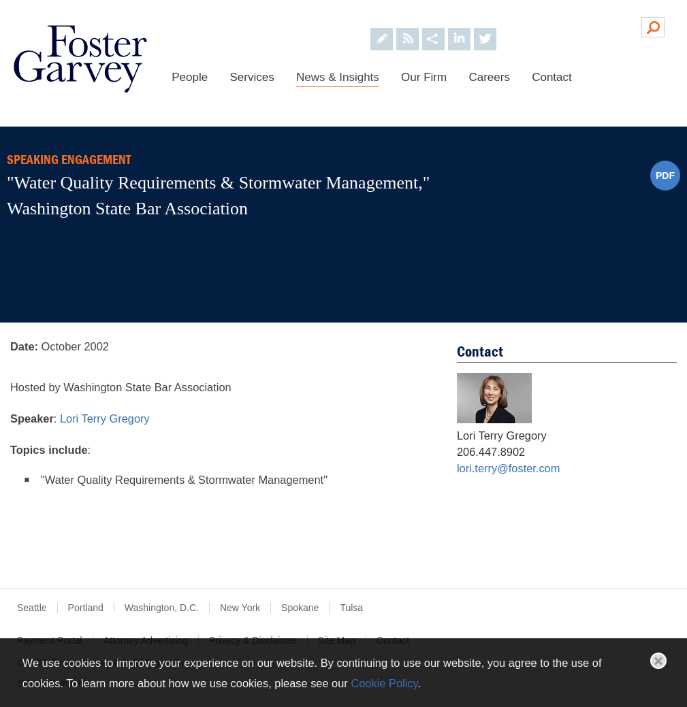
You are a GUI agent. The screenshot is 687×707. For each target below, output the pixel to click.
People (190, 77)
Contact (552, 77)
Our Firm (424, 77)
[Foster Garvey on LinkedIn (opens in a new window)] (459, 26)
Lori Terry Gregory (502, 435)
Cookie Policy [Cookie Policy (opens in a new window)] (384, 683)
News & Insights (337, 77)
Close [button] (658, 661)
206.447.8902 (491, 452)
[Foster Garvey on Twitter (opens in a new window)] (485, 26)
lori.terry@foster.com (508, 468)
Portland (85, 607)
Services (251, 77)
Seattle (32, 607)
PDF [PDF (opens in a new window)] (665, 175)
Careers (488, 77)
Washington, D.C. (162, 607)
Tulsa (351, 607)
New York (240, 607)
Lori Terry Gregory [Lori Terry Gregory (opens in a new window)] (105, 418)
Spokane (300, 607)
